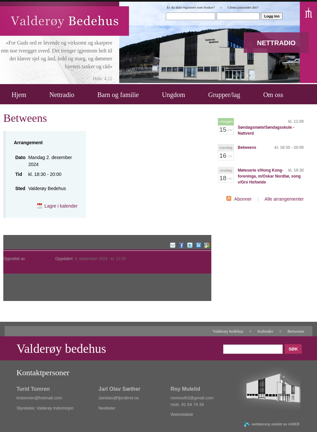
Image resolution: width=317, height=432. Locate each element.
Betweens (247, 147)
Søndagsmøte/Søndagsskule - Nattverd (266, 130)
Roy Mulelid (37, 258)
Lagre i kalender (61, 206)
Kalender (265, 331)
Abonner (243, 199)
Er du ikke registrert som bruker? (191, 7)
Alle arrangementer (284, 199)
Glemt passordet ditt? (243, 7)
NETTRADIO (276, 43)
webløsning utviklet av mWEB (275, 424)
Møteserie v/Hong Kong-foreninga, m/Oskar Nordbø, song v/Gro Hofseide (269, 176)
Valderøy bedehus (228, 331)
